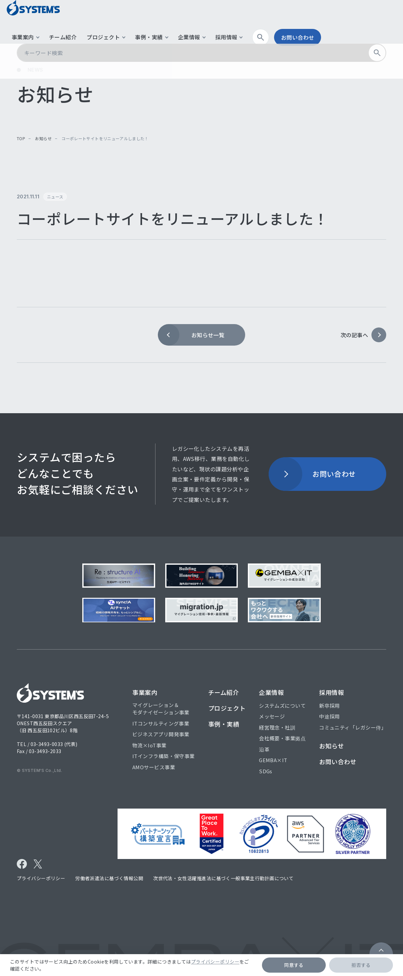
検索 (335, 22)
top (21, 138)
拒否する (361, 965)
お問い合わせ (369, 22)
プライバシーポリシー (215, 961)
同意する (294, 965)
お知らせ (43, 138)
